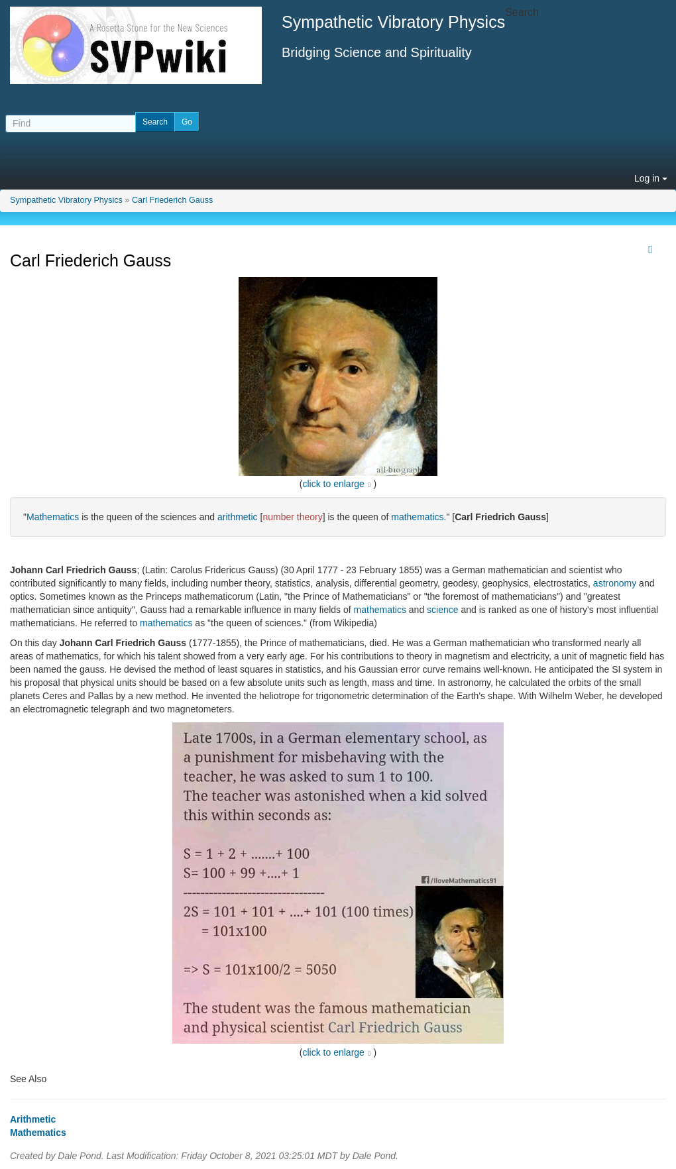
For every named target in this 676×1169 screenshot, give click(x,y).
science (442, 609)
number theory (292, 517)
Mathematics (53, 517)
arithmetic (237, 517)
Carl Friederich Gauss (172, 200)
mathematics (417, 517)
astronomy (614, 583)
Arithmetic (33, 1119)
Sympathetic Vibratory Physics (66, 200)
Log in (650, 178)
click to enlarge (334, 483)
